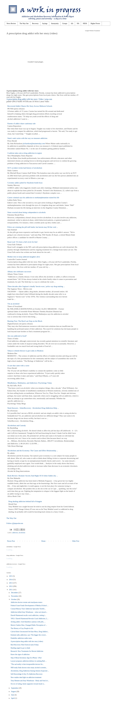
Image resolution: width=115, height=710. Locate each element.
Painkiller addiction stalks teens (21, 638)
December (14, 593)
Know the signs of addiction (20, 654)
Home (43, 541)
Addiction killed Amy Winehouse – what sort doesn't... (29, 612)
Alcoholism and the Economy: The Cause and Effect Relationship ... (32, 451)
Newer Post (11, 541)
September (15, 688)
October (14, 599)
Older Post (75, 541)
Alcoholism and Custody (16, 425)
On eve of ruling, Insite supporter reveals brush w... (28, 684)
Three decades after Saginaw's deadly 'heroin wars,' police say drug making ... (36, 286)
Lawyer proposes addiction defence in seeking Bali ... (29, 661)
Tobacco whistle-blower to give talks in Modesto (25, 351)
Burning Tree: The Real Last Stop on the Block (24, 321)
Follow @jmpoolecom (14, 523)
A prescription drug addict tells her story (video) (27, 641)
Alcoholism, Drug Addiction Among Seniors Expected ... (30, 671)
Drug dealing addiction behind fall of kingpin (25, 501)
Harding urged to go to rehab (20, 648)
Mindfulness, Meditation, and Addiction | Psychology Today (29, 383)
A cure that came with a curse (18, 366)
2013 (11, 583)
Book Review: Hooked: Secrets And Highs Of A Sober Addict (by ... (32, 476)
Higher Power (95, 23)
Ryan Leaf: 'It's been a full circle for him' (22, 242)
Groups (64, 23)
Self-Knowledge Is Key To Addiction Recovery (27, 674)
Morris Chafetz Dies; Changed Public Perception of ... (29, 625)
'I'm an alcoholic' (13, 304)
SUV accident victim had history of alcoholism (24, 168)
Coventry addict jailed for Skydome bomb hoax (25, 183)
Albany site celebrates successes (19, 272)
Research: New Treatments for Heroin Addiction (27, 651)
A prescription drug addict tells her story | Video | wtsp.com (29, 99)
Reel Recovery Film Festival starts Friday (25, 645)
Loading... (9, 550)
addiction (15, 532)
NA (78, 23)
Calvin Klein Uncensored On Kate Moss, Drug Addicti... (30, 632)
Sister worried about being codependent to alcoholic (26, 212)
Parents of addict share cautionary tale (21, 123)
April (13, 698)
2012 (11, 586)
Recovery (35, 23)
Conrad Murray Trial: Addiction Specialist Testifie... (28, 609)
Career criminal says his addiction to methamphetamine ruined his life (33, 197)
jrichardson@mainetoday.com (34, 143)
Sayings (44, 23)
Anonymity (55, 23)
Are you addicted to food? (17, 336)
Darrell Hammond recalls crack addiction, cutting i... (28, 615)
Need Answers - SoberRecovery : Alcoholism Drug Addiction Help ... (33, 408)
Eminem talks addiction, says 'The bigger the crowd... (29, 635)
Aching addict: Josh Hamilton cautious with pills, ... (28, 622)
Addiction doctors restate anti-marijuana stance (26, 602)
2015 (11, 576)
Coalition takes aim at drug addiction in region (24, 153)
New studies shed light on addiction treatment (26, 677)
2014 (11, 579)
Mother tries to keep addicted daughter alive (23, 257)
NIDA (85, 23)
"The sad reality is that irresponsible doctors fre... (27, 664)
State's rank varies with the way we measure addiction (27, 138)
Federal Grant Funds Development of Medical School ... (29, 605)
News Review (11, 23)
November (15, 596)
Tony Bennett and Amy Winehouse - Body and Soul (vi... (30, 681)
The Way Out (24, 23)
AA (72, 23)
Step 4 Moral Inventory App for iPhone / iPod (26, 658)
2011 (11, 590)
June (12, 695)
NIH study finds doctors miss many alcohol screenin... (29, 668)
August (13, 691)
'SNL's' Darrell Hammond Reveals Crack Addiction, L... (29, 618)
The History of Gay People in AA (22, 628)
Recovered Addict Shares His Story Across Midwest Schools (29, 106)
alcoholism (22, 532)
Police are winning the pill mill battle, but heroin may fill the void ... (32, 227)
